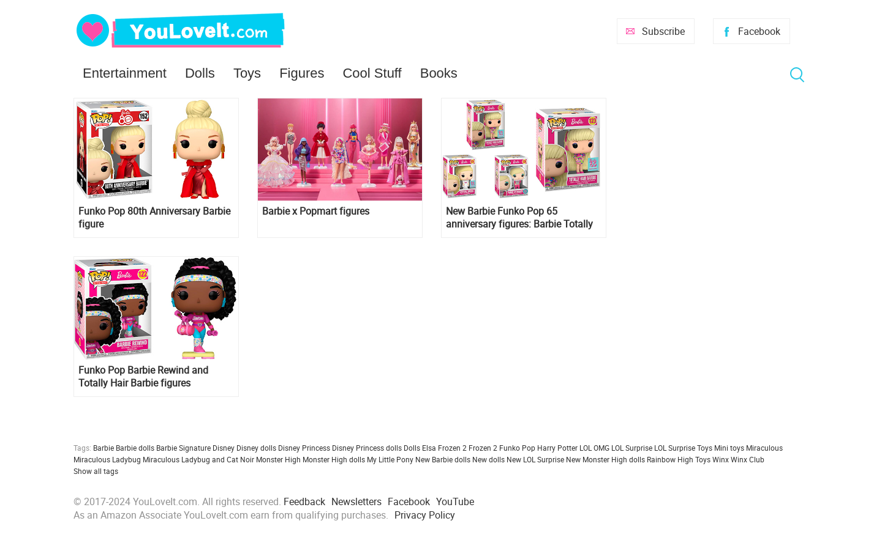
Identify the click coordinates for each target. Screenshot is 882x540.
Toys (247, 73)
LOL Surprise (631, 448)
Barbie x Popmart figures (315, 211)
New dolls (488, 459)
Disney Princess (304, 448)
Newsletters (356, 501)
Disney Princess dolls (367, 448)
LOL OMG (594, 448)
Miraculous (764, 448)
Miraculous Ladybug (107, 459)
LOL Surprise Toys (683, 448)
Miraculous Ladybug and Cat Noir (198, 459)
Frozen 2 (483, 448)
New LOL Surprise (535, 459)
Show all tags (96, 471)
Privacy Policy (424, 515)
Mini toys (729, 448)
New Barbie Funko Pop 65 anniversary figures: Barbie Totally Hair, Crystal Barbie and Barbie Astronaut (519, 218)
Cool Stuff (371, 73)
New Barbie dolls (442, 459)
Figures (301, 73)
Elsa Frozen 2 (444, 448)
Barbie (103, 448)
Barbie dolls (135, 448)
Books (439, 73)
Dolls (200, 73)
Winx (720, 459)
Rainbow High (670, 459)
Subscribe (663, 31)
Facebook (759, 31)
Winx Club (747, 459)
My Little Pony (390, 459)
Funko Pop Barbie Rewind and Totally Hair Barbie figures (143, 377)
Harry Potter (557, 448)
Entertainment (125, 73)
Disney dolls (256, 448)
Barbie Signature (183, 448)
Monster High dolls (334, 459)
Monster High (278, 459)
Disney (224, 448)
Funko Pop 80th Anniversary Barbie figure (154, 218)
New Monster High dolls (605, 459)
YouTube (455, 501)
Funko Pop (517, 448)
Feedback (304, 501)
